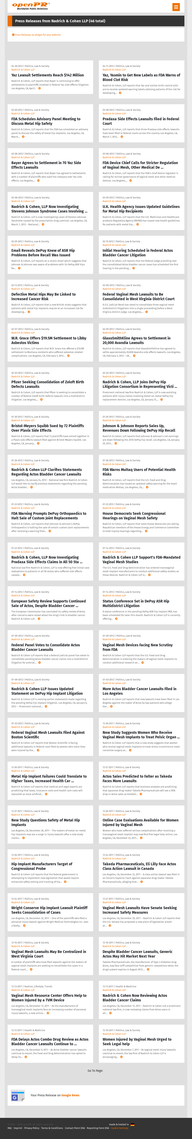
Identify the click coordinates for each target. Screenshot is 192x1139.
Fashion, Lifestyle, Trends (38, 986)
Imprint (18, 1128)
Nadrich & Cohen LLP (22, 69)
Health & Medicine (126, 986)
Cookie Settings (119, 1128)
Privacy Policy (31, 1128)
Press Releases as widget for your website (38, 34)
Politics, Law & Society (37, 66)
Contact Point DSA (75, 1128)
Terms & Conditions (52, 1128)
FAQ (10, 1128)
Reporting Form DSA (98, 1128)
